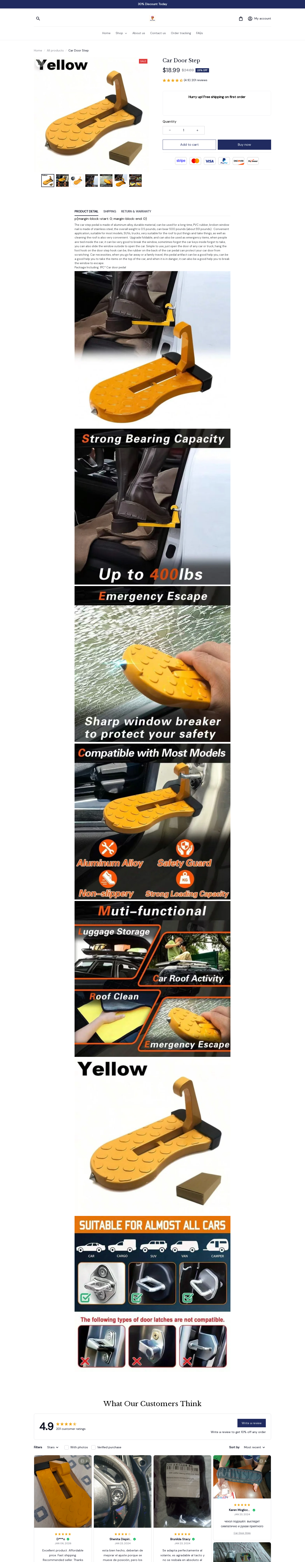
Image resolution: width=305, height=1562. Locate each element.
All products (55, 50)
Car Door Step (242, 1533)
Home (38, 50)
